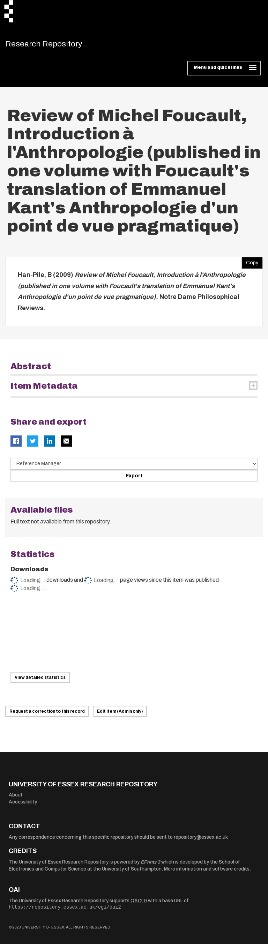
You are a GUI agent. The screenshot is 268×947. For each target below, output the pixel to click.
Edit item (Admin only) (120, 714)
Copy (249, 264)
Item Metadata (44, 389)
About (16, 798)
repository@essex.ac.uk (201, 840)
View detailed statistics (40, 680)
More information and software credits (207, 872)
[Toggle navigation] (224, 71)
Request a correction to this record (47, 714)
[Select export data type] (134, 467)
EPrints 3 (150, 865)
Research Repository (54, 45)
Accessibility (23, 805)
